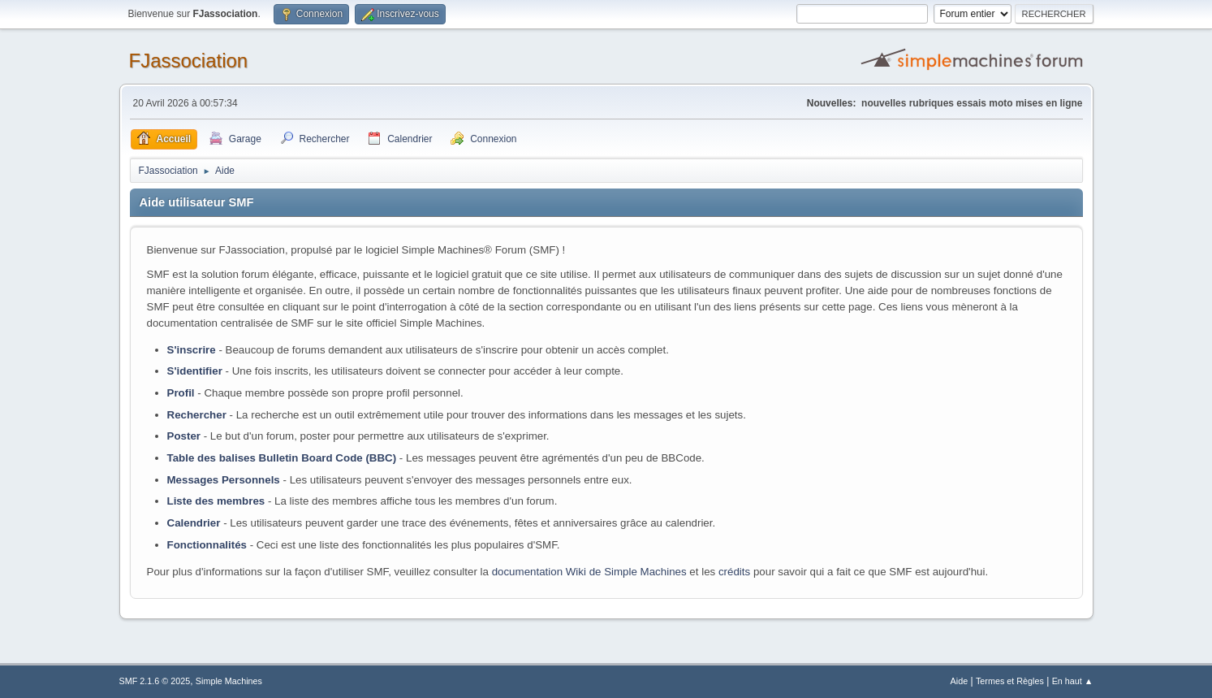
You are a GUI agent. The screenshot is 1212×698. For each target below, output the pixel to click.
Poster (184, 436)
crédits (734, 572)
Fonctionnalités (207, 545)
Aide (959, 681)
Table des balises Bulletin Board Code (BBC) (282, 458)
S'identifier (194, 371)
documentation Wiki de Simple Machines (589, 572)
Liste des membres (216, 501)
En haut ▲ (1072, 681)
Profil (181, 393)
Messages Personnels (223, 480)
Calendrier (194, 523)
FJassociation (188, 61)
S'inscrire (191, 350)
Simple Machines (229, 681)
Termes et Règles (1010, 681)
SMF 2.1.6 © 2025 (155, 681)
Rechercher (196, 415)
